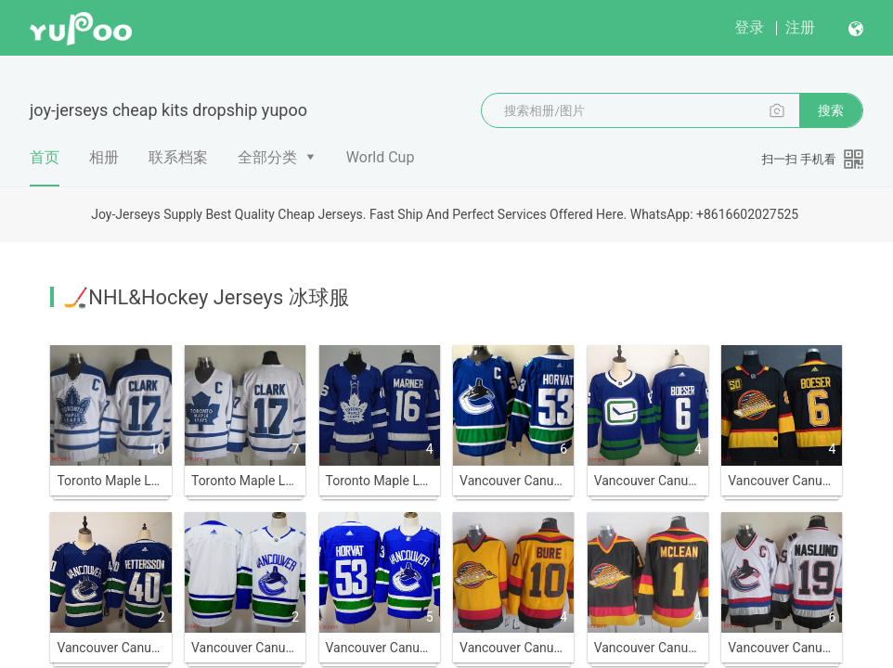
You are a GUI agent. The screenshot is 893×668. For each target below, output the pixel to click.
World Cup (380, 157)
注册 (800, 27)
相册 (104, 157)
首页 (44, 167)
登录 (749, 27)
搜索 (831, 110)
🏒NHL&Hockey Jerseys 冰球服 (206, 297)
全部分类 (267, 157)
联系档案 (178, 157)
